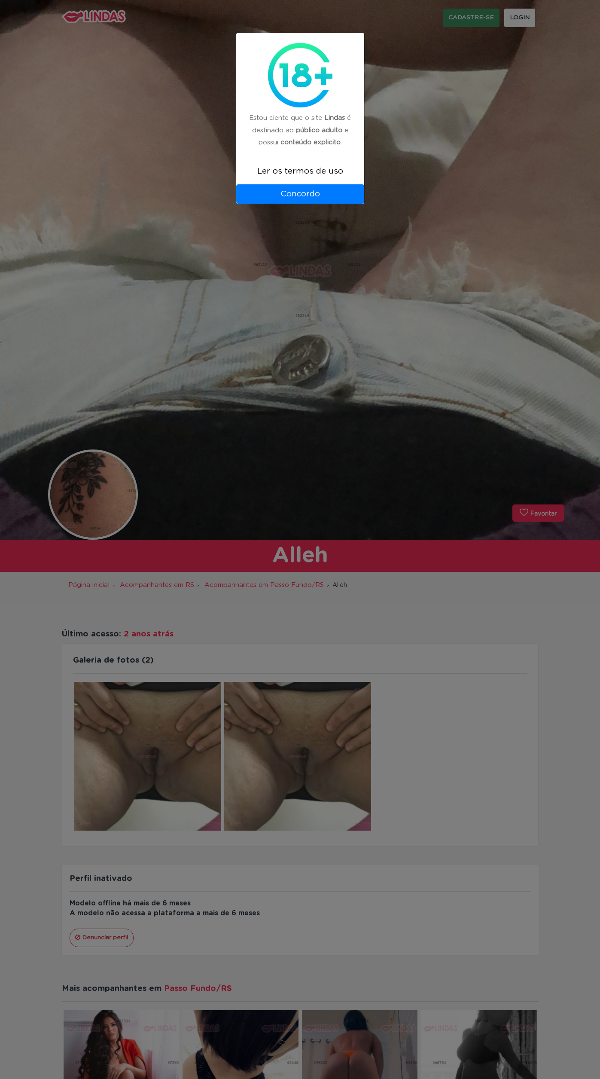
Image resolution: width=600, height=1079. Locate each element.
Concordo (300, 194)
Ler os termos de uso (300, 171)
